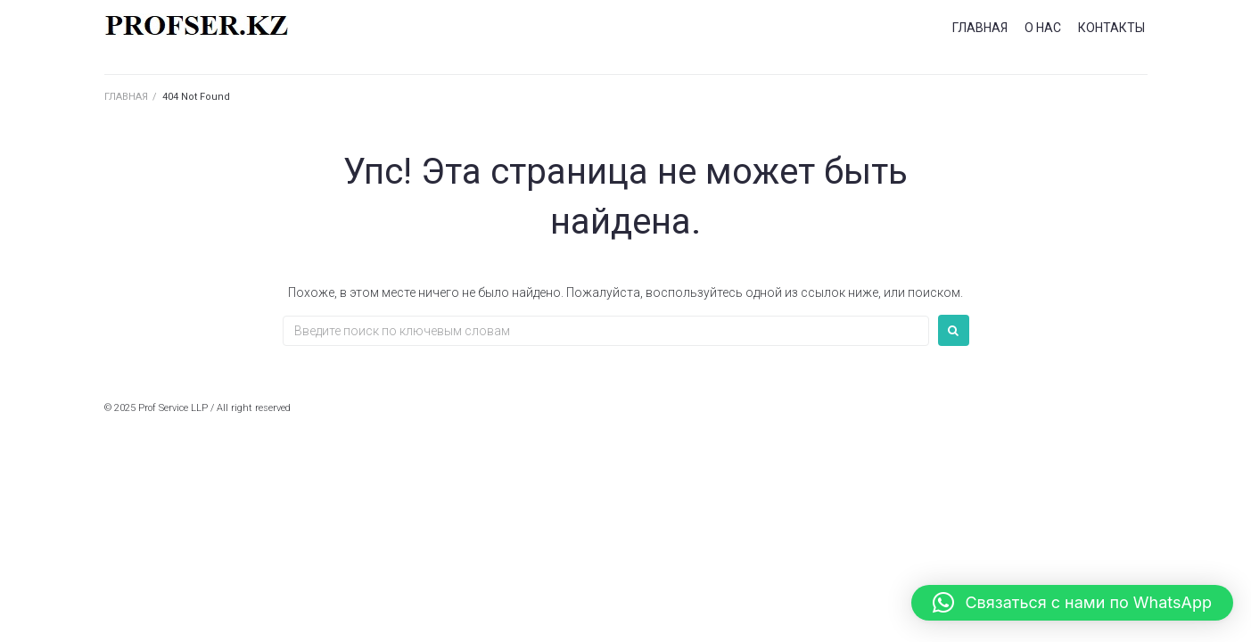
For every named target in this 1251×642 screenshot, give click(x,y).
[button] (1072, 603)
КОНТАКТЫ (1111, 28)
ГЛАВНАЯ (980, 28)
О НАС (1043, 28)
